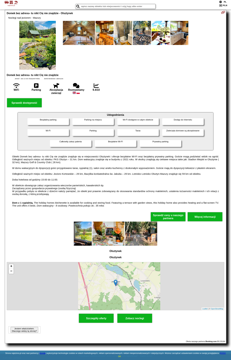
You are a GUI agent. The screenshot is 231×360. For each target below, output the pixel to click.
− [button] (11, 271)
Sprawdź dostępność (24, 102)
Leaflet (205, 309)
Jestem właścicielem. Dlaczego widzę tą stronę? (24, 329)
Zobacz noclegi (134, 318)
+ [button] (11, 266)
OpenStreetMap (217, 309)
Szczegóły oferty (96, 318)
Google (42, 353)
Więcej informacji (204, 216)
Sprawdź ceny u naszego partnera (168, 217)
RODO (223, 353)
